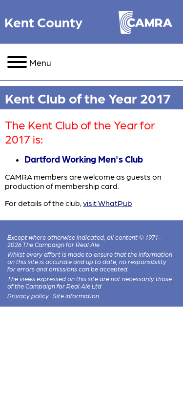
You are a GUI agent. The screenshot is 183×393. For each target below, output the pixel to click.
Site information (76, 295)
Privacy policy (28, 295)
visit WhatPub (107, 202)
